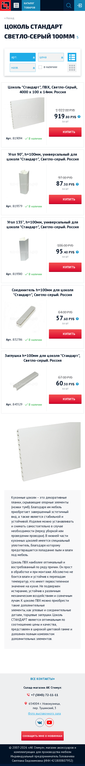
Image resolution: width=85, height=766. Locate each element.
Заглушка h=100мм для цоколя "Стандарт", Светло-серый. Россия (42, 358)
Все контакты (41, 679)
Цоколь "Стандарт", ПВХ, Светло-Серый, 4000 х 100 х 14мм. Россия (42, 89)
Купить (68, 132)
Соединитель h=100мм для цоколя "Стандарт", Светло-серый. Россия (42, 292)
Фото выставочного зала (44, 713)
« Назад (9, 18)
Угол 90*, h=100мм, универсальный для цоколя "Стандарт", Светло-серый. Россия (43, 157)
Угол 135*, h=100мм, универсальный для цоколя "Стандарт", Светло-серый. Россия (43, 224)
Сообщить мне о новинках (42, 735)
